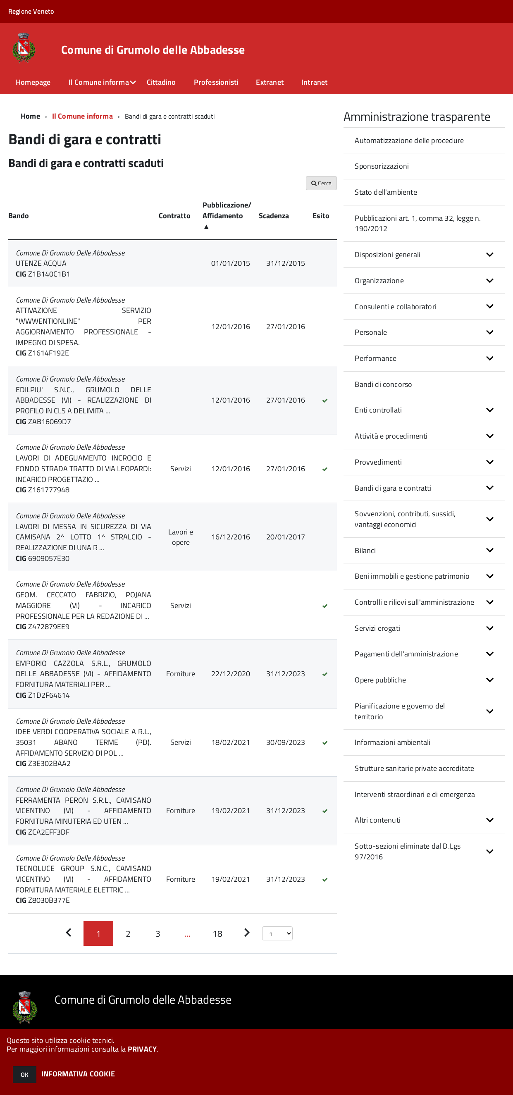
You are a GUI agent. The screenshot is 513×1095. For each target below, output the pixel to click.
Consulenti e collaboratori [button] (396, 306)
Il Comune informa (99, 82)
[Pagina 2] (128, 933)
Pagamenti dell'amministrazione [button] (406, 653)
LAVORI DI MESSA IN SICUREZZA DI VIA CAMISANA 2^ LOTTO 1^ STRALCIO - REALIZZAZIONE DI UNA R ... (83, 537)
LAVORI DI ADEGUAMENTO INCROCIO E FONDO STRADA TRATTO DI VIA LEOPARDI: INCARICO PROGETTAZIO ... (83, 468)
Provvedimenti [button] (378, 462)
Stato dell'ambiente (386, 192)
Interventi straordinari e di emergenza (415, 794)
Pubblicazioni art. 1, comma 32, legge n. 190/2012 (418, 223)
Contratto (175, 215)
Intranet (314, 82)
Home (30, 116)
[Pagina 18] (217, 933)
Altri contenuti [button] (378, 819)
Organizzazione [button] (379, 280)
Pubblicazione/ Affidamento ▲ (227, 215)
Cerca (321, 183)
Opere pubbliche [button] (380, 679)
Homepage (33, 82)
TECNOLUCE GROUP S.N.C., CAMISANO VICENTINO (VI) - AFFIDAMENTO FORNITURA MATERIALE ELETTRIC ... (83, 879)
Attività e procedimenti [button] (391, 435)
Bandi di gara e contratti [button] (393, 488)
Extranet (269, 82)
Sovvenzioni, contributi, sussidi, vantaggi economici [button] (405, 519)
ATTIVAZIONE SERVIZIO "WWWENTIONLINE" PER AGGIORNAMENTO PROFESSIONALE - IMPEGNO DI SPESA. (83, 326)
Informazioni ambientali (392, 742)
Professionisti (216, 82)
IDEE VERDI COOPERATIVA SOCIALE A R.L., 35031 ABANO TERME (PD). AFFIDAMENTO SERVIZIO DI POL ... (83, 742)
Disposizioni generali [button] (387, 254)
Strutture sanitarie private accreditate (414, 768)
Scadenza (274, 215)
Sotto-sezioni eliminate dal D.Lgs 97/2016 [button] (408, 851)
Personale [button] (371, 332)
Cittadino (161, 82)
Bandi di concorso (383, 384)
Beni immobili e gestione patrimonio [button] (412, 576)
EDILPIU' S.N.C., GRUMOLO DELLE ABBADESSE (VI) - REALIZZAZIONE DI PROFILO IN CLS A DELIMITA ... (83, 400)
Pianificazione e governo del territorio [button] (400, 711)
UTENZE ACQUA (41, 263)
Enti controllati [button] (378, 409)
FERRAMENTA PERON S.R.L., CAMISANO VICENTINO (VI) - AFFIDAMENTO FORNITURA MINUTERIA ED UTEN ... (83, 810)
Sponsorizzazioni (382, 166)
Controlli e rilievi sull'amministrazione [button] (414, 602)
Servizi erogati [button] (377, 628)
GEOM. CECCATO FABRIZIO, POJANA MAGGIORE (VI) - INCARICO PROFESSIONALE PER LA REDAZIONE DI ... (83, 605)
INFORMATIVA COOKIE (78, 1073)
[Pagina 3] (158, 933)
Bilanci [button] (365, 550)
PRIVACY (142, 1048)
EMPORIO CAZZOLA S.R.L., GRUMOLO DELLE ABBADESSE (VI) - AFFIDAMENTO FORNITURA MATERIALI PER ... (83, 674)
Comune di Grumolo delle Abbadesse (153, 49)
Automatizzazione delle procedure (409, 140)
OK (25, 1074)
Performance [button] (375, 358)
